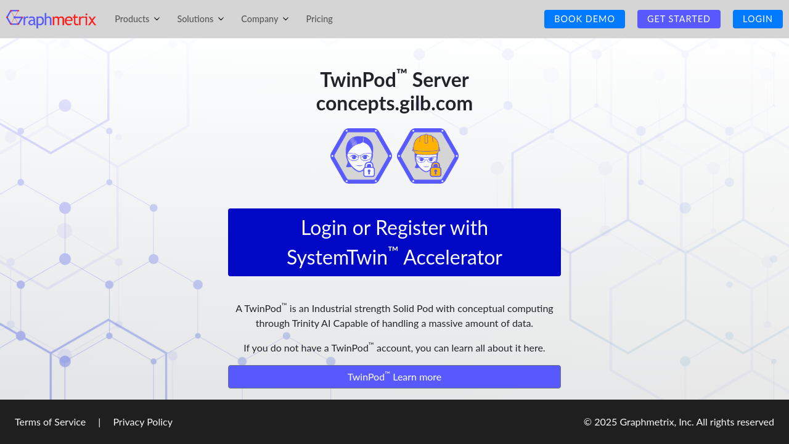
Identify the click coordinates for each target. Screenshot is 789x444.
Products (140, 19)
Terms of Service (51, 421)
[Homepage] (51, 17)
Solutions (203, 19)
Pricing (319, 19)
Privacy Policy (141, 421)
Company (267, 19)
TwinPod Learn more (395, 375)
